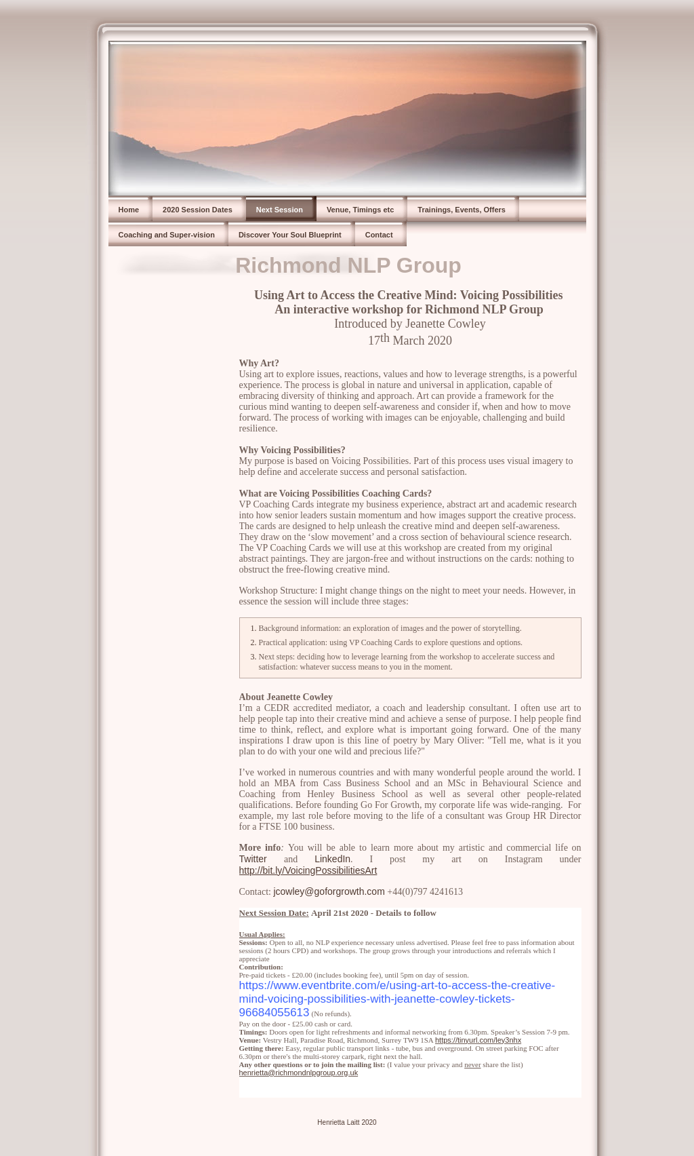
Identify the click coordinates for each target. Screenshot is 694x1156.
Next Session (279, 210)
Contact (379, 235)
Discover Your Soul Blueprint (290, 235)
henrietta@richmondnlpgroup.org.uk (299, 1072)
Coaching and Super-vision (167, 235)
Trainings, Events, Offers (461, 210)
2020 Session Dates (197, 210)
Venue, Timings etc (360, 210)
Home (129, 210)
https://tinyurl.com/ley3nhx (478, 1040)
